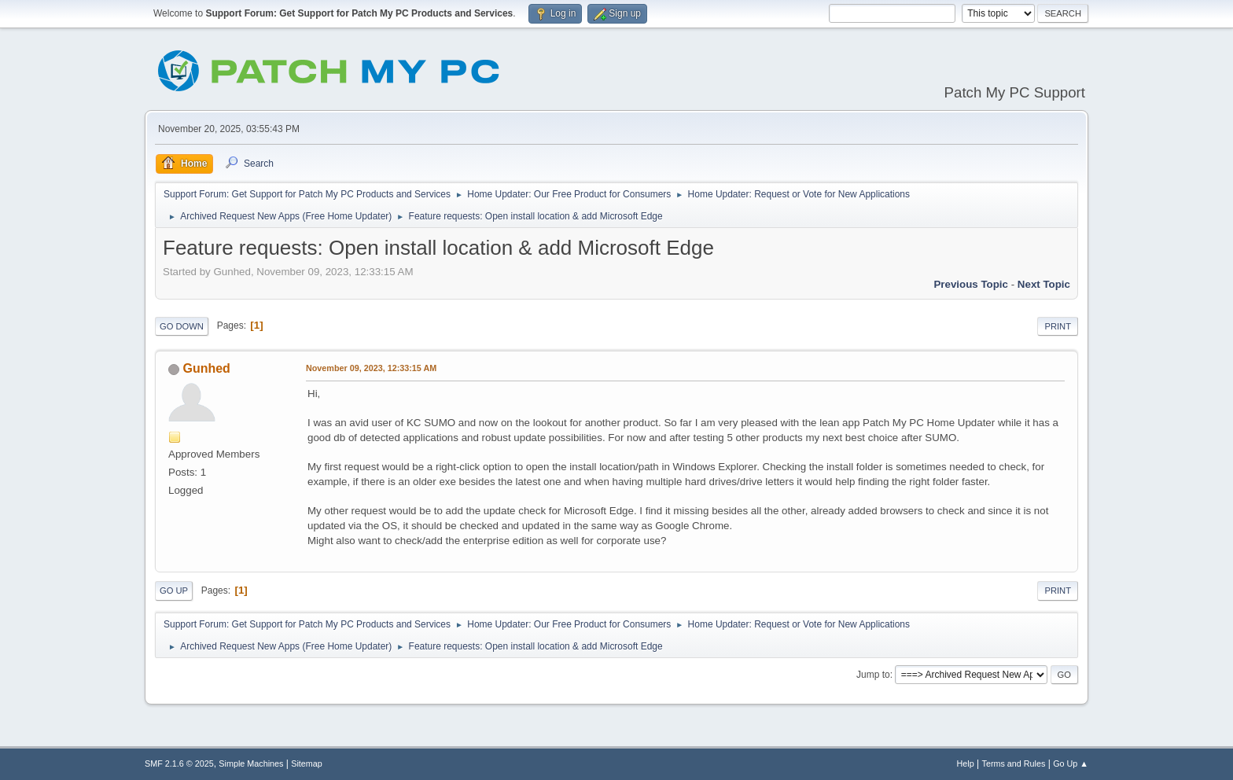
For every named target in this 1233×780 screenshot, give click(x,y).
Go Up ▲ (1070, 763)
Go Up (174, 590)
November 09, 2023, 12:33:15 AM (371, 368)
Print (1057, 326)
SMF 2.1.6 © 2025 (179, 763)
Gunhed (206, 368)
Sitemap (306, 763)
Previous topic (970, 284)
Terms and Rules (1014, 763)
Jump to (873, 674)
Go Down (182, 326)
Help (965, 763)
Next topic (1044, 284)
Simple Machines (251, 763)
